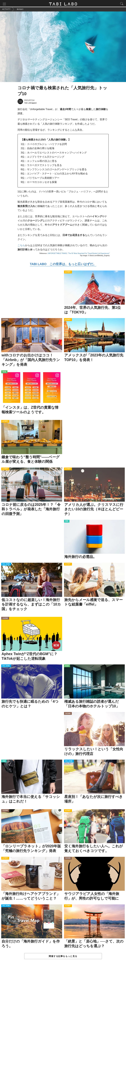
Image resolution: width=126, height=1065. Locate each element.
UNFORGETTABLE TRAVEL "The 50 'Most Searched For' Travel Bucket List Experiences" (79, 254)
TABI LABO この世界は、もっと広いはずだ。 (63, 264)
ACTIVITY (68, 273)
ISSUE (4, 372)
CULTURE (5, 320)
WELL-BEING (6, 565)
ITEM (66, 522)
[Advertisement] (63, 1016)
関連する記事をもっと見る (63, 957)
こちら (21, 246)
